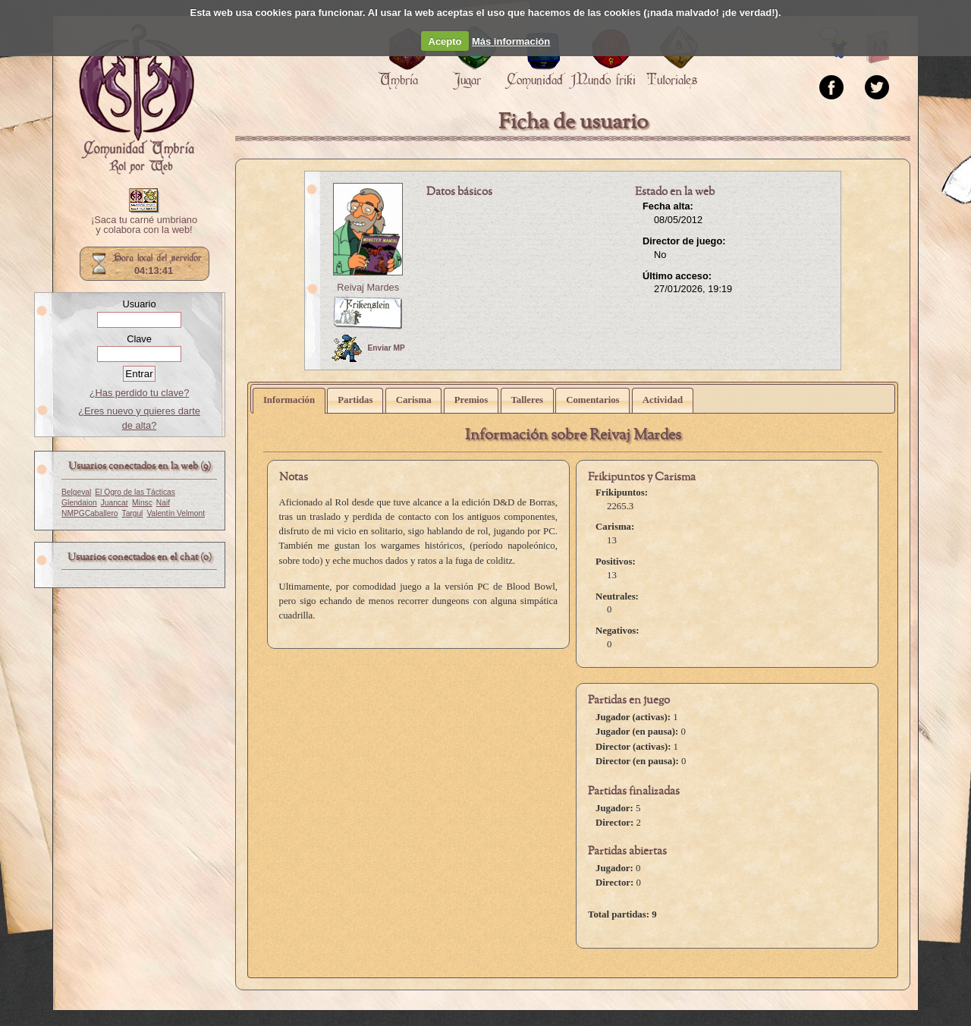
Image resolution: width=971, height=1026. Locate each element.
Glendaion (79, 503)
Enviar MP (368, 348)
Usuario (139, 304)
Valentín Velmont (175, 513)
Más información (511, 41)
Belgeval (76, 492)
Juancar (114, 503)
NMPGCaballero (89, 513)
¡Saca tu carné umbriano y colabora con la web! (144, 225)
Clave (139, 339)
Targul (132, 513)
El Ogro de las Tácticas (135, 492)
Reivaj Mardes (368, 287)
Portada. (136, 99)
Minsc (142, 503)
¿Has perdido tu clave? (140, 392)
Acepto (445, 41)
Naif (163, 503)
